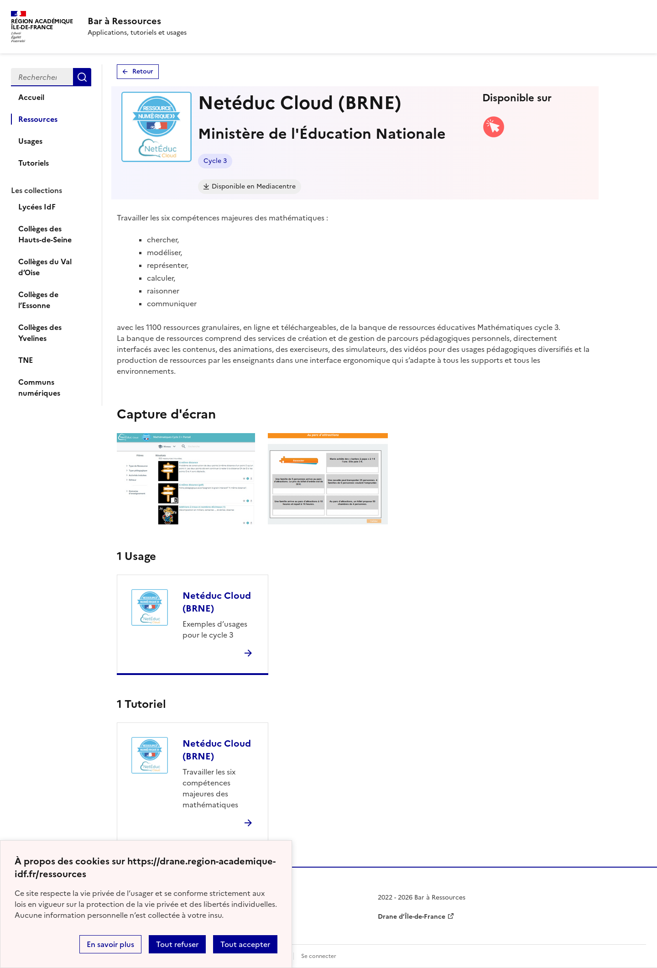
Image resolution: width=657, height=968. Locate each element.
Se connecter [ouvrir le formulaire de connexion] (318, 956)
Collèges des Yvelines (40, 333)
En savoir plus (110, 944)
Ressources (37, 119)
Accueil (31, 97)
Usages (30, 141)
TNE (25, 360)
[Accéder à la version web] (493, 135)
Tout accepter (245, 944)
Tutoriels (33, 162)
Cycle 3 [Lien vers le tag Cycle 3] (215, 161)
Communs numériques (39, 387)
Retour (142, 71)
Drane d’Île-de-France (411, 916)
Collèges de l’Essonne (38, 300)
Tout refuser (177, 944)
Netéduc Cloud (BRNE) (216, 602)
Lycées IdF (37, 206)
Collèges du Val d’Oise (45, 267)
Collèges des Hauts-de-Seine (45, 234)
